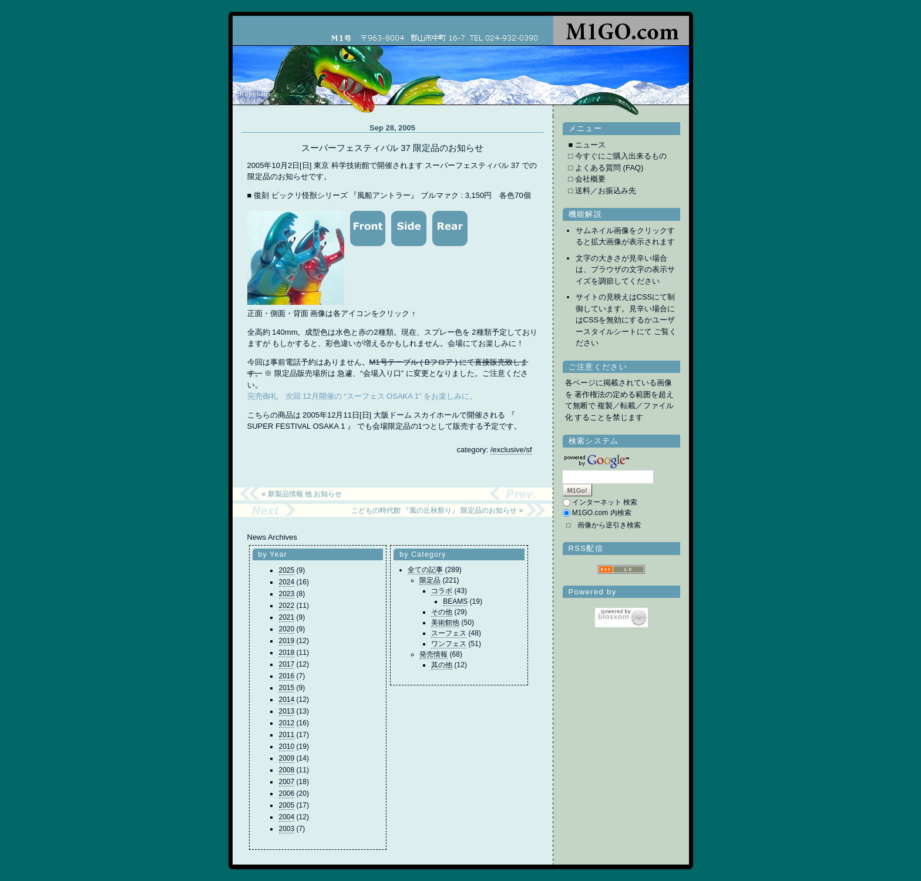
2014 (287, 699)
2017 (287, 664)
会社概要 (590, 178)
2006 (287, 793)
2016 (287, 676)
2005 (287, 805)
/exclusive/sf (511, 449)
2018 (287, 652)
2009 (287, 758)
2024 (287, 582)
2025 (287, 570)
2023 (287, 594)
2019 (287, 641)
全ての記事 (425, 570)
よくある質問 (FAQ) (609, 167)
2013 (287, 711)
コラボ (441, 591)
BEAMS (455, 601)
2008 (287, 770)
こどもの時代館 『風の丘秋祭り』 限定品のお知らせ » (437, 510)
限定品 (430, 580)
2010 (287, 746)
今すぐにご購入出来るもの (621, 156)
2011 (287, 735)
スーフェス (448, 633)
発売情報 (433, 654)
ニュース (590, 144)
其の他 (441, 665)
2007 (287, 782)
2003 (287, 829)
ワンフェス (448, 644)
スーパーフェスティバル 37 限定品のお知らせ (392, 148)
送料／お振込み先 (605, 190)
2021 (287, 617)
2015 (287, 688)
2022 (287, 605)
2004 (287, 817)
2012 (287, 723)
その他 (441, 612)
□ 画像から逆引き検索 (603, 525)
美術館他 (445, 622)
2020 (287, 629)
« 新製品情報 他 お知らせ (302, 494)
